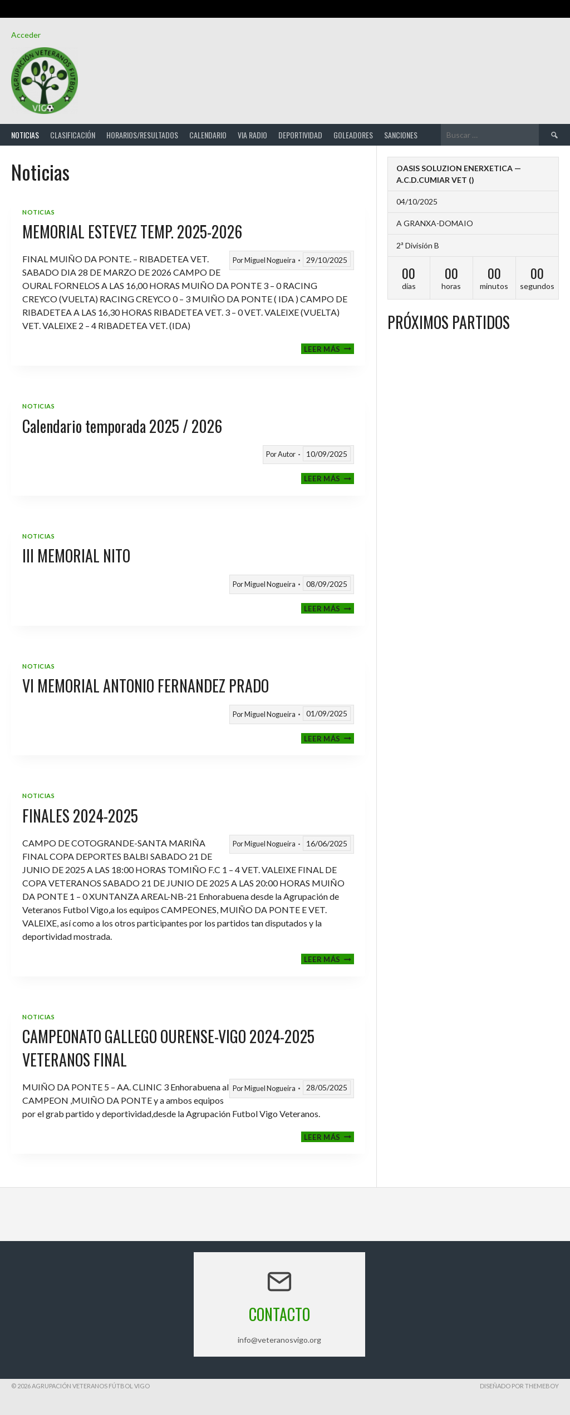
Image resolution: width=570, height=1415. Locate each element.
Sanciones (400, 135)
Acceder (26, 34)
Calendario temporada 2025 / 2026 (122, 426)
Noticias (25, 135)
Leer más (329, 348)
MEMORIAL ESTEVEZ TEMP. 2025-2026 (132, 231)
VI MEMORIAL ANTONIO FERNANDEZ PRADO (145, 685)
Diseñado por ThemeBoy (519, 1385)
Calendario (208, 135)
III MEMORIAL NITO (76, 555)
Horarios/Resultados (142, 135)
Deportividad (300, 135)
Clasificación (72, 135)
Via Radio (252, 135)
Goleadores (353, 135)
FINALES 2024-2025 (80, 815)
